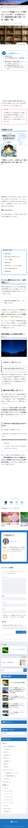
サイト (3, 609)
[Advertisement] (14, 86)
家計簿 (7, 752)
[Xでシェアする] (6, 503)
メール (4, 602)
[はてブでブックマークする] (16, 503)
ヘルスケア (8, 797)
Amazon (20, 143)
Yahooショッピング (23, 144)
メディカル (8, 800)
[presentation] (11, 637)
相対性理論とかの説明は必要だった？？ (15, 61)
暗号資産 (7, 755)
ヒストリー (8, 794)
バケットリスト (7, 770)
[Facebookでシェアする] (11, 503)
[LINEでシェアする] (22, 503)
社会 (6, 806)
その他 (7, 749)
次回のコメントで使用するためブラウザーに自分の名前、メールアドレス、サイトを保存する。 (15, 617)
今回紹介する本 (8, 56)
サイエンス (11, 508)
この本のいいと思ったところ (13, 63)
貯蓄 (6, 767)
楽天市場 (21, 142)
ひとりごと (6, 782)
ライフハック (8, 803)
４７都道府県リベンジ (11, 773)
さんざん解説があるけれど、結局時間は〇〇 (15, 58)
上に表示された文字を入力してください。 (13, 625)
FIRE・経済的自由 (10, 746)
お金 (4, 743)
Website (4, 559)
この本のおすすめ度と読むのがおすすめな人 (16, 67)
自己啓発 (7, 812)
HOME (14, 822)
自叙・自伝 (8, 809)
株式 (6, 758)
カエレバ (23, 140)
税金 (6, 764)
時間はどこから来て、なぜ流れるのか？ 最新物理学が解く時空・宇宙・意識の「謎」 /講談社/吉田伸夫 (22, 136)
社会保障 (7, 761)
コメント (5, 577)
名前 (4, 596)
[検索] (25, 670)
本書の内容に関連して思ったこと (15, 65)
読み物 (17, 508)
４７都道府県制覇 (10, 776)
